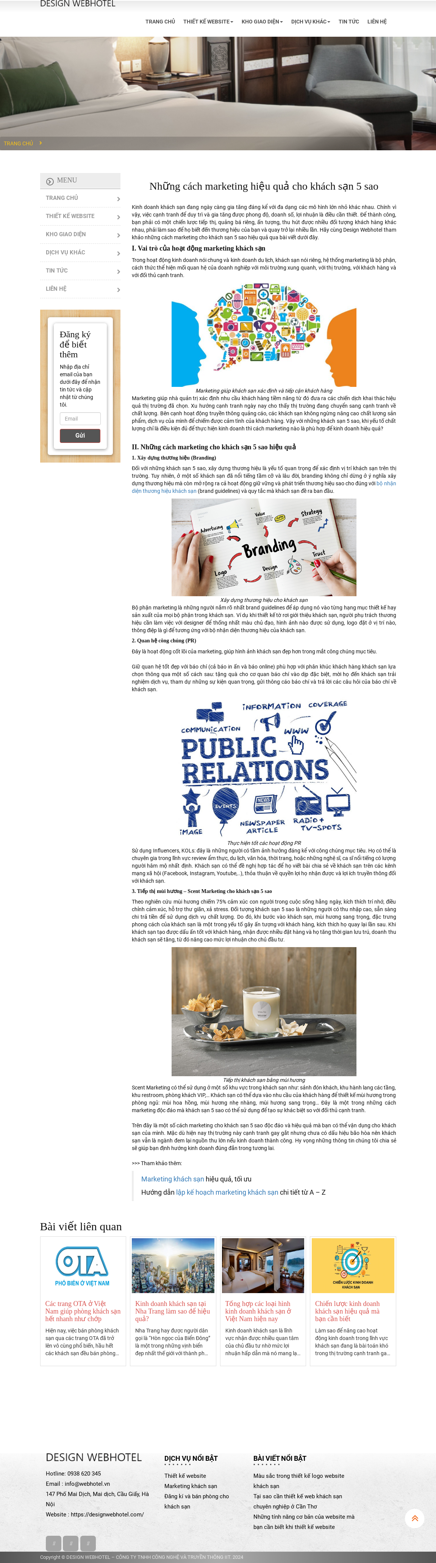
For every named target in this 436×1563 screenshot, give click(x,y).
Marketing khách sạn (172, 1179)
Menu (67, 180)
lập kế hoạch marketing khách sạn (228, 1192)
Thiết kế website (185, 1476)
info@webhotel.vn (87, 1483)
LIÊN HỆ (377, 22)
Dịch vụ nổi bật (191, 1458)
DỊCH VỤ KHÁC (310, 22)
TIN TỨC (349, 22)
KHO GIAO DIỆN (262, 22)
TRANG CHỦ (160, 22)
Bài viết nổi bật (279, 1458)
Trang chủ (18, 143)
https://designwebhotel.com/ (107, 1514)
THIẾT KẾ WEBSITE (208, 22)
